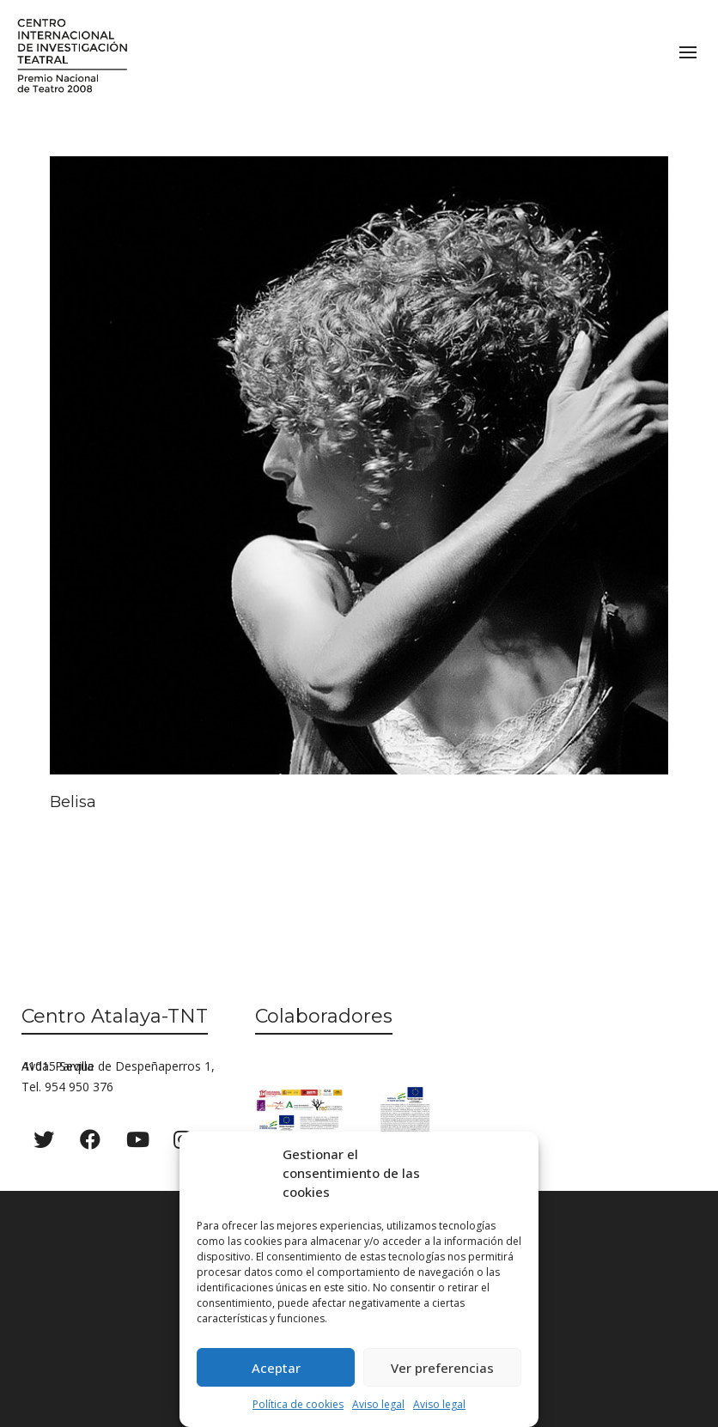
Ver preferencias (442, 1367)
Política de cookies (298, 1404)
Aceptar (276, 1367)
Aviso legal (378, 1404)
